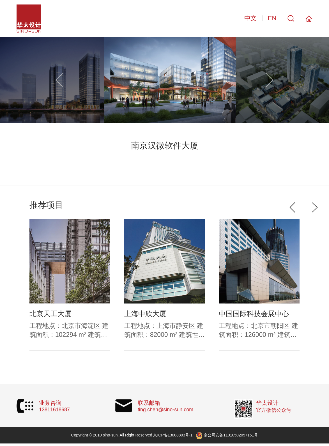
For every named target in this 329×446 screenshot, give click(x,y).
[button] (269, 80)
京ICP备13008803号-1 (172, 435)
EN (272, 18)
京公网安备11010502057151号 (231, 435)
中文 (250, 18)
